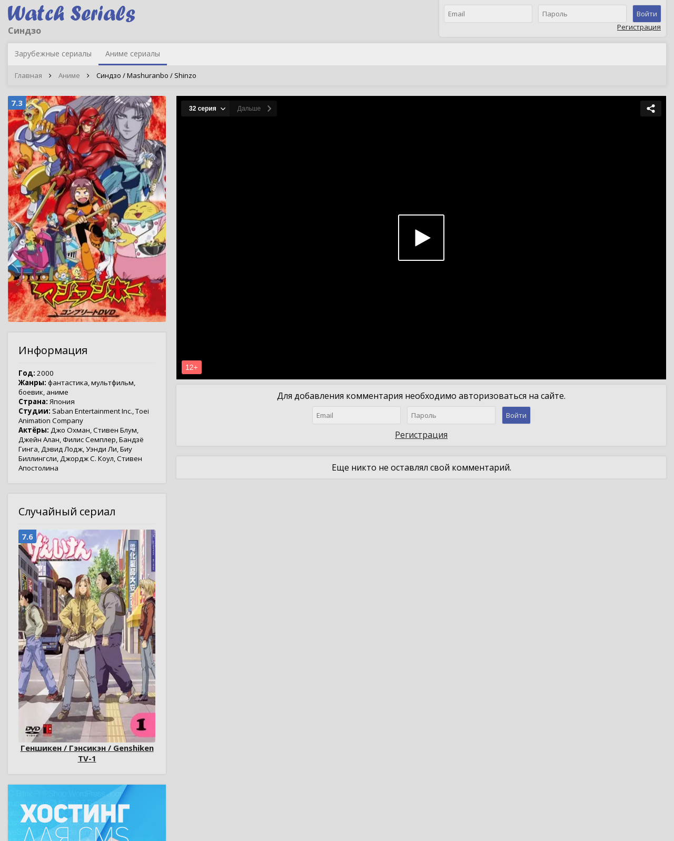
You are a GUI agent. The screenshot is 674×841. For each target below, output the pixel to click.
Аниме (69, 75)
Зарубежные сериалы (53, 53)
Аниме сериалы (132, 53)
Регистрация (639, 27)
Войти (647, 13)
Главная (28, 75)
